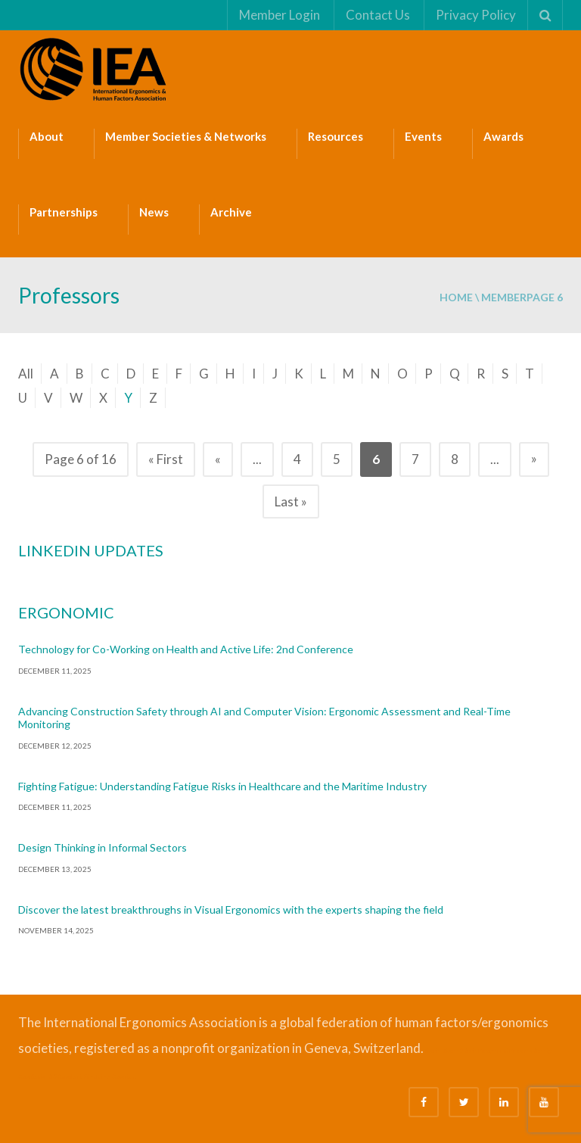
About (47, 136)
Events (423, 136)
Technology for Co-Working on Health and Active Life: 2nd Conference (185, 649)
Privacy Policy (475, 15)
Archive (231, 212)
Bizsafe (432, 1051)
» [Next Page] (534, 458)
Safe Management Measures (498, 1051)
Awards (503, 136)
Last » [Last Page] (291, 501)
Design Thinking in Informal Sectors (102, 847)
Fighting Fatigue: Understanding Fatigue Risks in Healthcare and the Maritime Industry (222, 786)
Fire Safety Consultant (110, 1076)
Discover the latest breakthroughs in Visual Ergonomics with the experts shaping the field (230, 909)
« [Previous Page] (218, 459)
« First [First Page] (165, 459)
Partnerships (64, 212)
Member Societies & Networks (185, 136)
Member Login (278, 15)
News (154, 212)
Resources (335, 136)
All (25, 374)
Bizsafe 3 (453, 1051)
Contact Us (377, 15)
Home (456, 297)
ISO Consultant (64, 1076)
